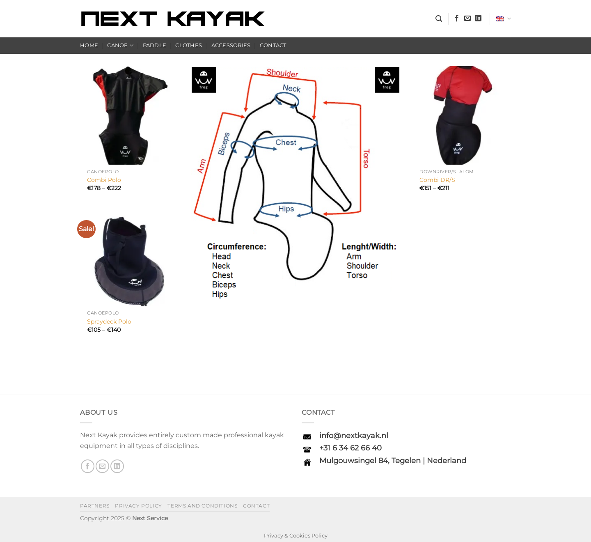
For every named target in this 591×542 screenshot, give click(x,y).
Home (89, 45)
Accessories (231, 45)
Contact (273, 45)
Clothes (188, 45)
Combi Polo (104, 180)
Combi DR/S (437, 180)
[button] (438, 19)
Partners (95, 506)
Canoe (120, 45)
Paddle (155, 45)
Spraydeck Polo (109, 321)
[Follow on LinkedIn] (478, 18)
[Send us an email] (467, 18)
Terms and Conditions (202, 506)
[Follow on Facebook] (457, 18)
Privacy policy (138, 506)
